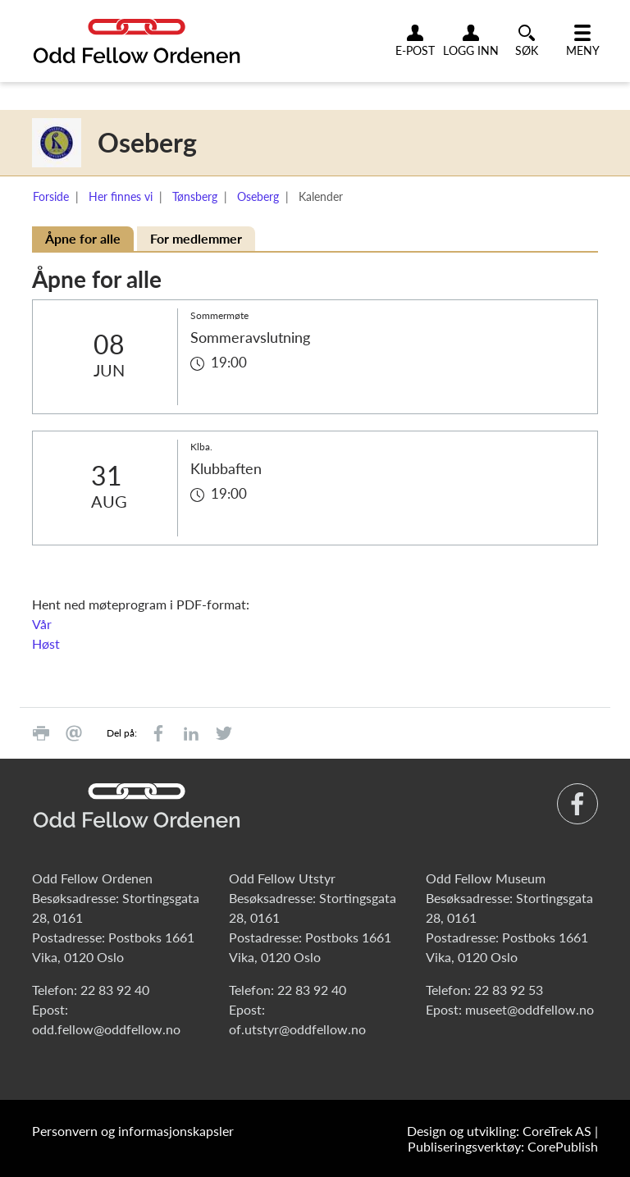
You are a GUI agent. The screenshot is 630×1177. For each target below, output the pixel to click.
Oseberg (258, 196)
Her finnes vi (121, 196)
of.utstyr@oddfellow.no (297, 1029)
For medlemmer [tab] (196, 238)
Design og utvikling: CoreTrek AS (499, 1130)
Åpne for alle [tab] (83, 238)
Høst (46, 643)
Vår (42, 624)
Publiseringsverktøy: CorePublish (503, 1146)
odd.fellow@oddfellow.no (106, 1029)
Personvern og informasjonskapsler (133, 1130)
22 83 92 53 (508, 989)
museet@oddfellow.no (529, 1009)
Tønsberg (194, 196)
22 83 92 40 (114, 989)
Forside (51, 196)
